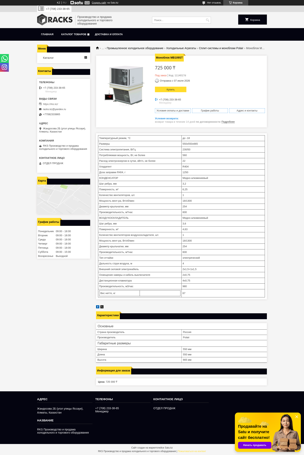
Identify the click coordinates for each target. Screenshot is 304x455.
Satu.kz (169, 447)
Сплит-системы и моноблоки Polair (221, 48)
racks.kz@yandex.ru (54, 109)
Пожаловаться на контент (192, 451)
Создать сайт (99, 2)
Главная (47, 34)
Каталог (48, 57)
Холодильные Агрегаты (181, 48)
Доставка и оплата (109, 34)
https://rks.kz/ (50, 104)
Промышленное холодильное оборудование (135, 48)
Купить (171, 89)
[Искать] (207, 20)
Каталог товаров (73, 34)
